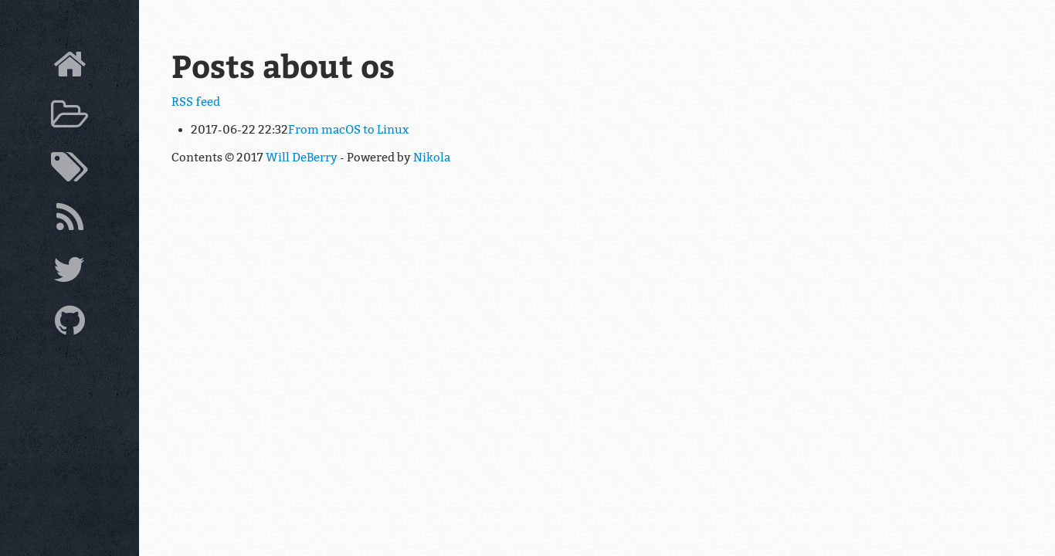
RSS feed (195, 102)
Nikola (431, 157)
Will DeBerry (302, 157)
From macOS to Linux (348, 130)
